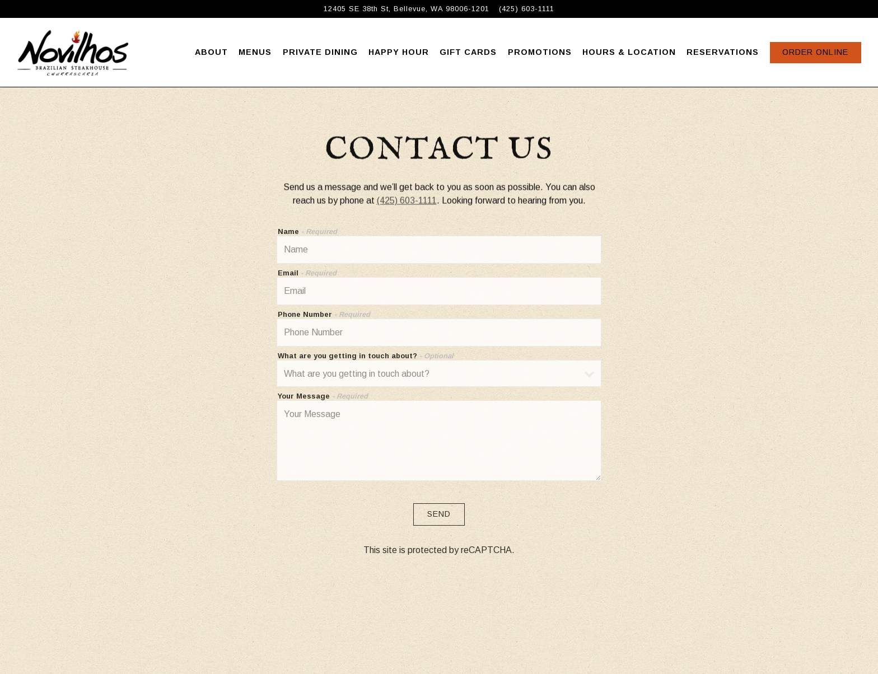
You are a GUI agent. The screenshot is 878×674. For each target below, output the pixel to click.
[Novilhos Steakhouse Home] (73, 52)
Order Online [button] (815, 52)
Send (439, 515)
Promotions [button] (540, 52)
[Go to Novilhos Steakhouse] (406, 8)
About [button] (211, 52)
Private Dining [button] (320, 52)
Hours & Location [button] (629, 52)
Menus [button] (255, 52)
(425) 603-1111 (407, 201)
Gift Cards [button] (468, 52)
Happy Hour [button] (398, 52)
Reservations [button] (722, 52)
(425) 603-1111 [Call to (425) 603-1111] (526, 8)
